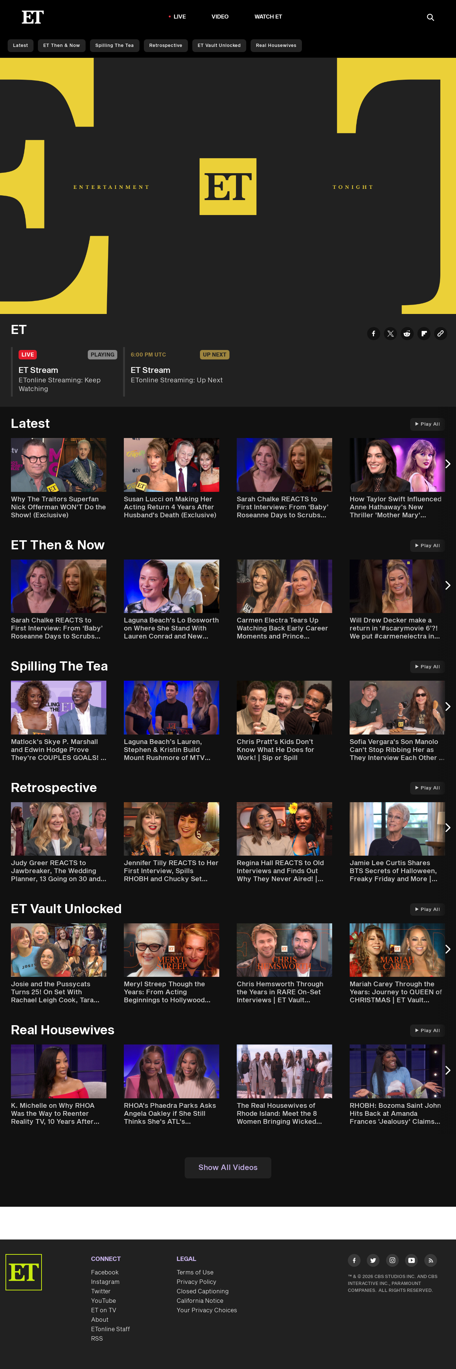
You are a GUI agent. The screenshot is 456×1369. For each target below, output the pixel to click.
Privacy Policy (196, 1282)
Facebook (105, 1272)
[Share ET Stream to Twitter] (390, 334)
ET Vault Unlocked (219, 45)
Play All (427, 424)
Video (220, 17)
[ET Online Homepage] (33, 17)
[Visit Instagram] (392, 1262)
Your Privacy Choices (207, 1310)
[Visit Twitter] (373, 1262)
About (100, 1320)
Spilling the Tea (114, 45)
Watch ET (269, 17)
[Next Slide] (447, 467)
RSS (97, 1338)
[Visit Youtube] (411, 1262)
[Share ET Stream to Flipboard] (424, 334)
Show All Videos (228, 1167)
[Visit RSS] (430, 1262)
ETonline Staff (110, 1329)
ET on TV (103, 1310)
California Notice (200, 1301)
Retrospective (165, 45)
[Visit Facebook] (354, 1262)
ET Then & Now (61, 45)
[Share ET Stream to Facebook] (373, 334)
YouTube (103, 1301)
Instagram (105, 1282)
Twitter (101, 1291)
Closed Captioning (203, 1291)
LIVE (180, 17)
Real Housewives (276, 45)
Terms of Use (195, 1272)
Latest (20, 45)
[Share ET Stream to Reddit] (407, 334)
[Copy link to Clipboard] (440, 334)
